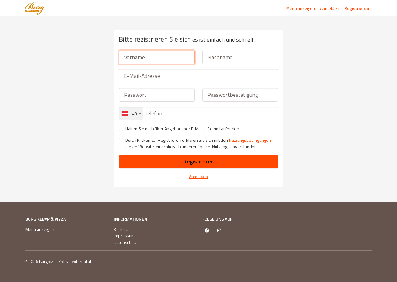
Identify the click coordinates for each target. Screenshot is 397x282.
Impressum (124, 235)
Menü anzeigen (300, 8)
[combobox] (131, 113)
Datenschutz (125, 242)
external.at (81, 261)
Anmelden (329, 8)
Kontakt (121, 229)
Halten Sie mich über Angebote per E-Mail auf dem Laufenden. (182, 128)
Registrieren (356, 8)
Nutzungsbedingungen (250, 140)
